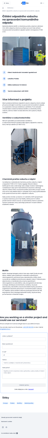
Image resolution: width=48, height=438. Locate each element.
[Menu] (6, 3)
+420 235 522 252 (28, 327)
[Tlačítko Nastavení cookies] (6, 421)
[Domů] (3, 7)
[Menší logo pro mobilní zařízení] (24, 4)
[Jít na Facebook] (6, 427)
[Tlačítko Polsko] (12, 403)
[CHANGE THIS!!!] (42, 3)
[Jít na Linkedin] (2, 427)
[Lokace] (10, 8)
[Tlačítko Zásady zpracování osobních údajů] (11, 417)
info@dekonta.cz (5, 329)
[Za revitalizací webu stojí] (9, 433)
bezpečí (31, 389)
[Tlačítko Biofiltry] (19, 403)
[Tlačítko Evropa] (5, 403)
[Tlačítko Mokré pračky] (29, 403)
